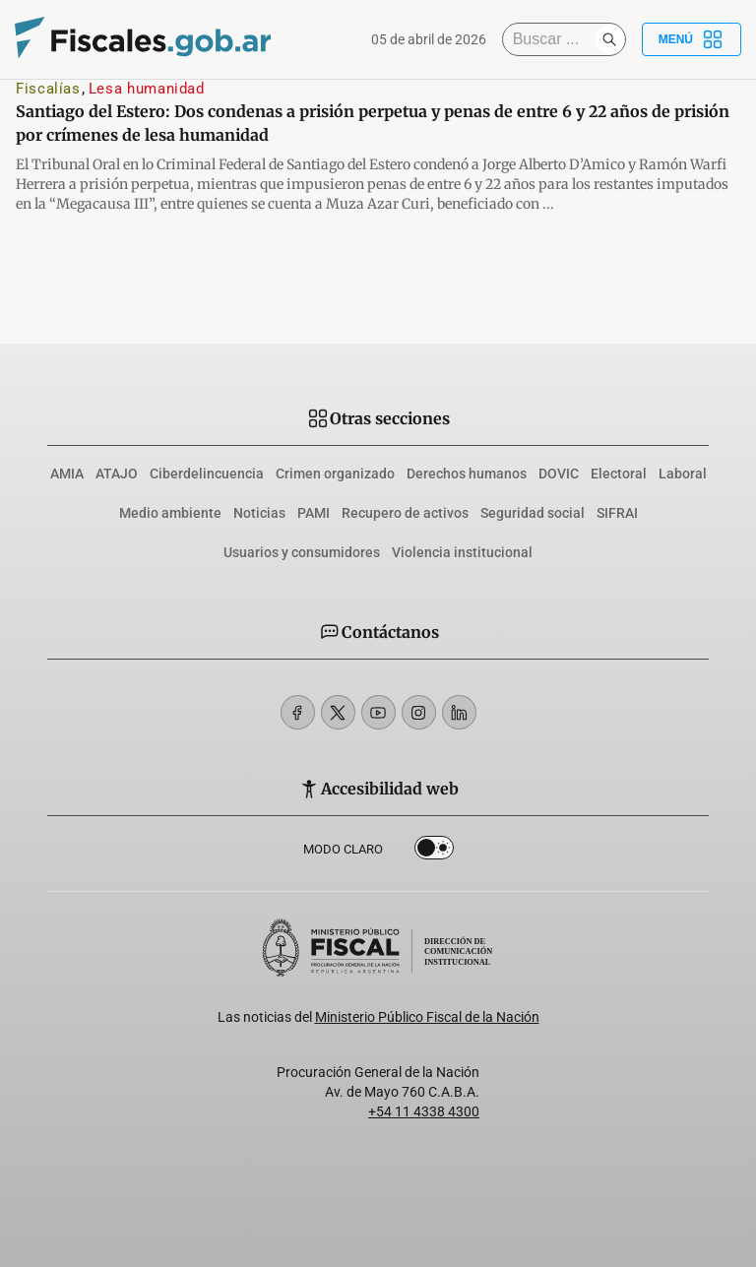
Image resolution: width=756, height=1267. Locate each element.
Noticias (259, 513)
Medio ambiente (170, 513)
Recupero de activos (405, 513)
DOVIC (558, 473)
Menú (691, 39)
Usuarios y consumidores (301, 552)
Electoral (619, 473)
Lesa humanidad (147, 88)
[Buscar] (553, 39)
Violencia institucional (462, 552)
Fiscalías (48, 88)
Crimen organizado (335, 473)
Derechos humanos (467, 473)
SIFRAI (617, 513)
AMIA (67, 473)
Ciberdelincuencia (207, 473)
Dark (434, 851)
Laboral (683, 473)
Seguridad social (532, 513)
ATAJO (116, 473)
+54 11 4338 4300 (423, 1111)
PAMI (313, 513)
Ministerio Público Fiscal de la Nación (427, 1017)
